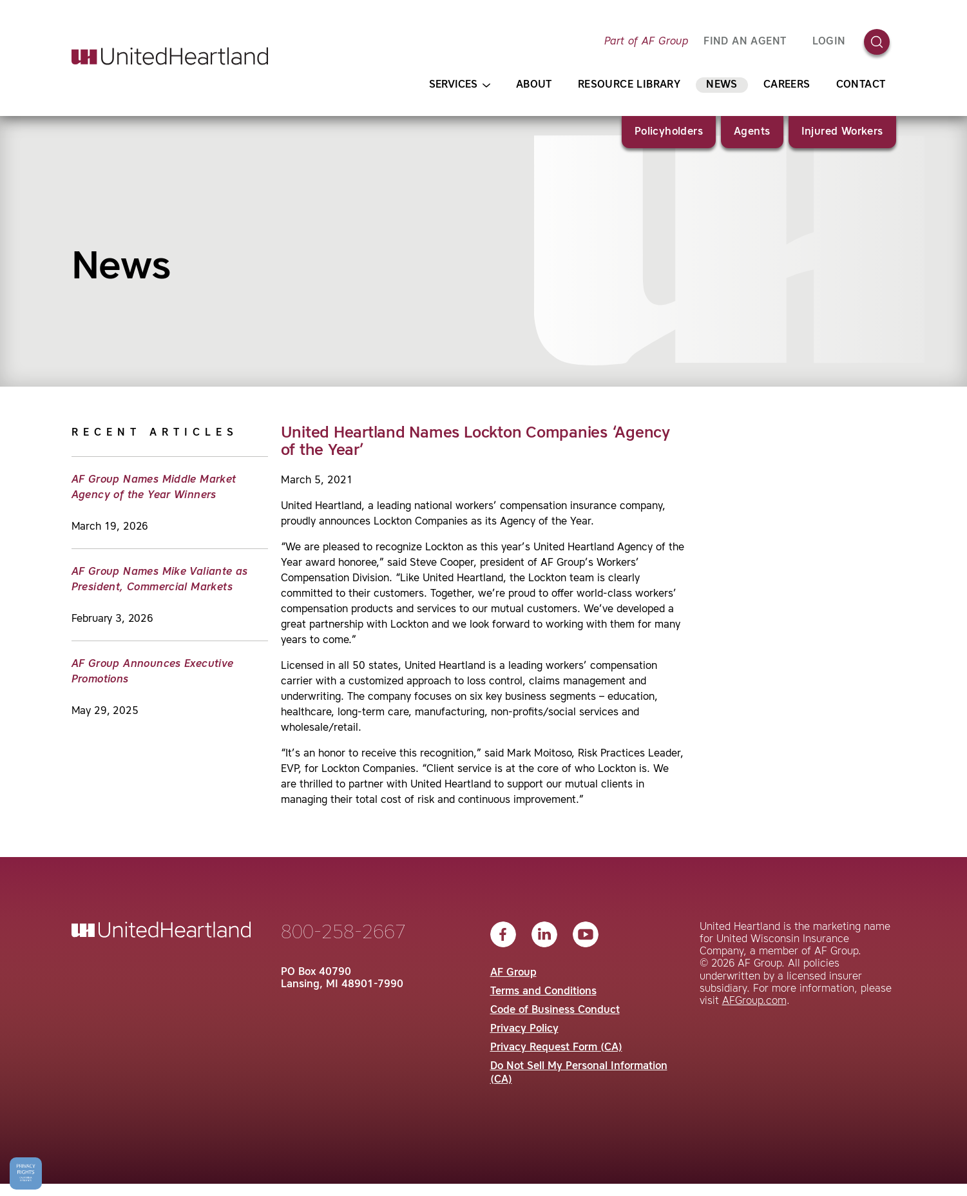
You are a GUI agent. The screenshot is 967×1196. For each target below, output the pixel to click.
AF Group (513, 973)
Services (459, 85)
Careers (786, 85)
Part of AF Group (646, 42)
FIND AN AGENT (745, 42)
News (722, 85)
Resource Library (629, 85)
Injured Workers (842, 132)
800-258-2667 (343, 933)
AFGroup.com (754, 1001)
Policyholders (669, 132)
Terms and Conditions (543, 992)
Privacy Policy (524, 1029)
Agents (752, 132)
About (534, 85)
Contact (861, 85)
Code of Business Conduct (555, 1010)
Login (829, 42)
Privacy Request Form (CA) (556, 1048)
